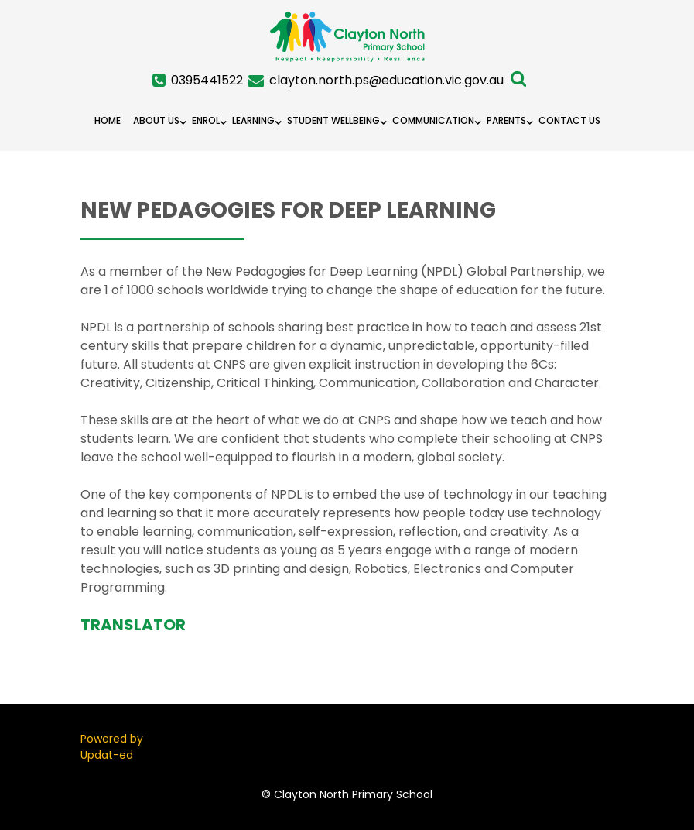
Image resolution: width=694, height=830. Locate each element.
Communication (433, 120)
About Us (156, 120)
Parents (506, 120)
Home (107, 120)
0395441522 (207, 80)
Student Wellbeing (333, 120)
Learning (253, 120)
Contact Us (569, 120)
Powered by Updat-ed (111, 747)
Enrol (206, 120)
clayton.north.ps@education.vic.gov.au (386, 80)
